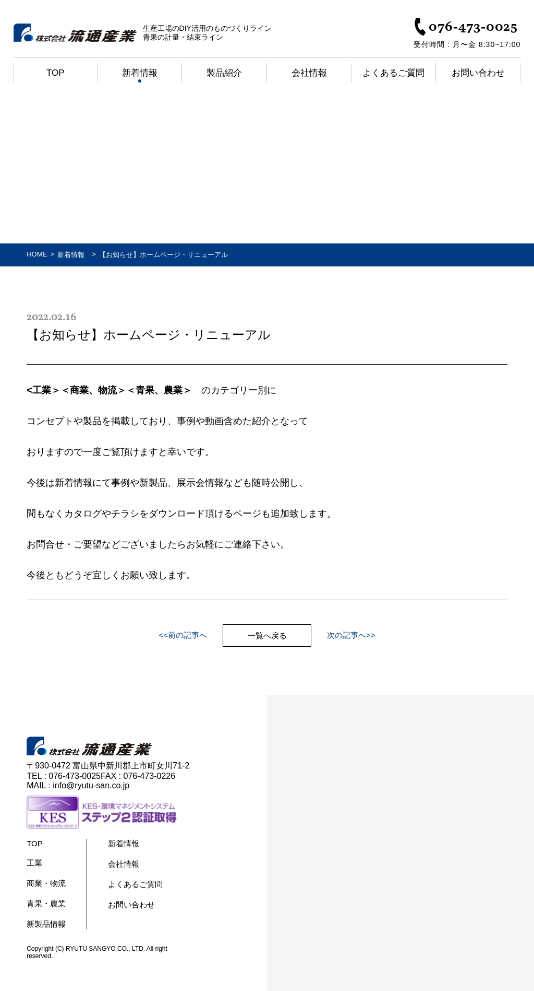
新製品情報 (46, 923)
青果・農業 (46, 903)
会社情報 (309, 73)
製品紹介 (224, 73)
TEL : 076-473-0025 (64, 776)
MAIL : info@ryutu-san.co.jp (78, 785)
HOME (37, 254)
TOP (35, 843)
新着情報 (139, 73)
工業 (34, 862)
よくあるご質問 (393, 73)
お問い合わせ (478, 73)
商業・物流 (46, 883)
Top (55, 73)
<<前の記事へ (183, 635)
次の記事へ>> (351, 635)
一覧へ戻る (267, 635)
